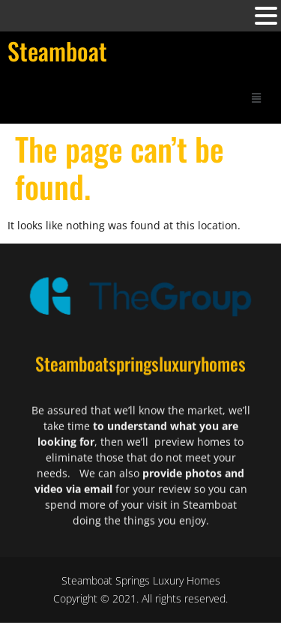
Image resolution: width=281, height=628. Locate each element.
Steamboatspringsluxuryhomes (140, 372)
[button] (256, 97)
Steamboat (57, 50)
